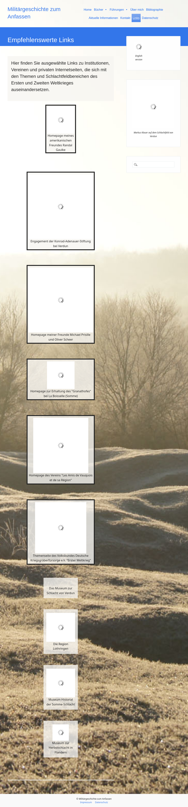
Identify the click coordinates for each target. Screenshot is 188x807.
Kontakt (125, 18)
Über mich (137, 9)
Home (88, 9)
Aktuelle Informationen (103, 18)
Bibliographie (154, 9)
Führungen (119, 9)
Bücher (100, 9)
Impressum (86, 802)
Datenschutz (150, 18)
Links (136, 18)
